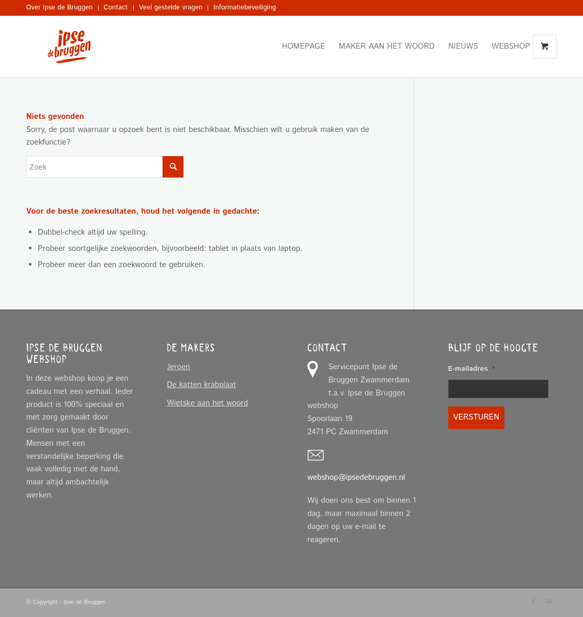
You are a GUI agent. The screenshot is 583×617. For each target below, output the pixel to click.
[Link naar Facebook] (533, 601)
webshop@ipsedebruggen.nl (356, 477)
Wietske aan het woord (207, 403)
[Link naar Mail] (549, 601)
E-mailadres (471, 369)
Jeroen (178, 366)
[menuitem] (62, 7)
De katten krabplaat (201, 384)
